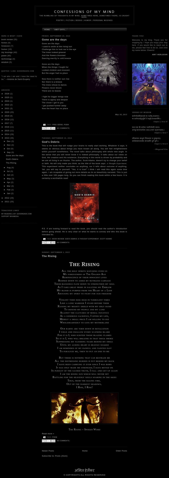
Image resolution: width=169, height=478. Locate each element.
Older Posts (121, 451)
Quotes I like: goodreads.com (17, 71)
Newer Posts (48, 451)
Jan (9, 193)
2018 (7, 119)
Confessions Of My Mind (84, 12)
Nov (9, 145)
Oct (9, 149)
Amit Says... (60, 30)
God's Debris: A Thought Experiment (82, 239)
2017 (7, 123)
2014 (7, 134)
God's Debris (12, 159)
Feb (9, 190)
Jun (9, 175)
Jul (8, 171)
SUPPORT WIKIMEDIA (10, 216)
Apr (9, 182)
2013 (7, 138)
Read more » (48, 434)
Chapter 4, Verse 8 (161, 144)
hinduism (5, 46)
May (9, 179)
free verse (57, 124)
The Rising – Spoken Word (84, 429)
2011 (7, 202)
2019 (7, 116)
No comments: (63, 128)
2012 (7, 198)
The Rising (11, 163)
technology (6, 59)
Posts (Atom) (61, 456)
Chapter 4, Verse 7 (161, 133)
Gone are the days (15, 155)
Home (47, 30)
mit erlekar (160, 54)
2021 (7, 108)
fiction (4, 43)
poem (4, 56)
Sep (9, 152)
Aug (9, 167)
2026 (7, 94)
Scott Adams (106, 239)
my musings (7, 52)
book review (7, 39)
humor (4, 49)
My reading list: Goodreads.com (16, 214)
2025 (7, 97)
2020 (7, 112)
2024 (7, 101)
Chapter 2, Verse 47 (161, 121)
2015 (7, 131)
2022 (7, 105)
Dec (9, 141)
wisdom (5, 62)
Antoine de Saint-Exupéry (18, 79)
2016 (7, 127)
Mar (9, 186)
